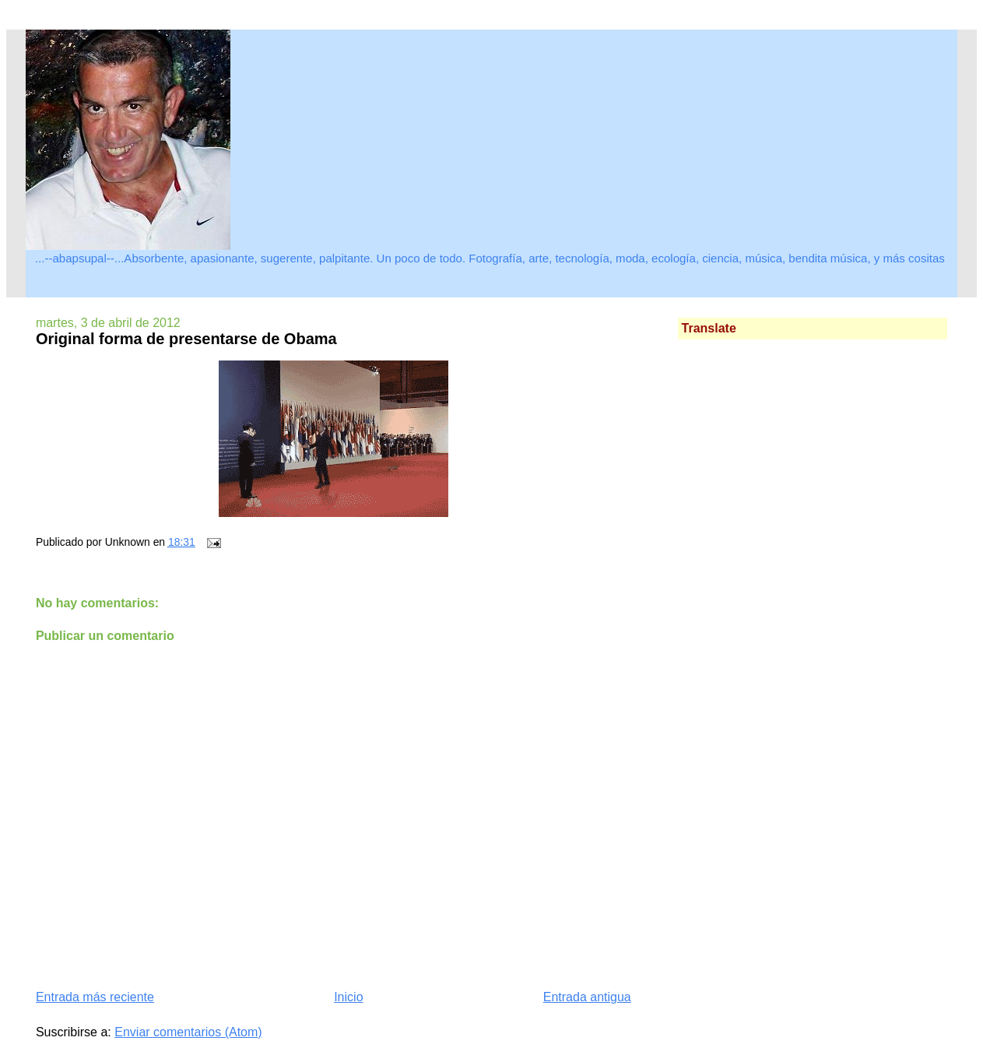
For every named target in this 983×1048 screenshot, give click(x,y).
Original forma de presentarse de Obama (186, 338)
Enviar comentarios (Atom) (188, 1032)
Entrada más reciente (95, 997)
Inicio (348, 997)
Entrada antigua (587, 997)
